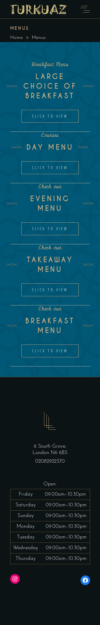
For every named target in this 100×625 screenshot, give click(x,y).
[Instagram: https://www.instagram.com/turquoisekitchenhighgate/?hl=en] (15, 579)
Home (16, 37)
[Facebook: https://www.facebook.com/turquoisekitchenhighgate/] (85, 580)
